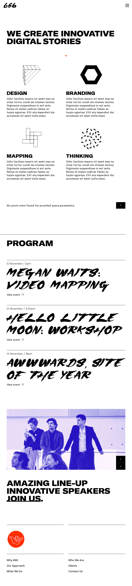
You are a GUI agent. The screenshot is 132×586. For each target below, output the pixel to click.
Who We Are (76, 560)
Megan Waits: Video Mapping (58, 279)
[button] (120, 205)
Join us (24, 498)
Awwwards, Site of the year (64, 369)
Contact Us (75, 571)
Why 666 (12, 560)
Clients (72, 565)
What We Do (14, 571)
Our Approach (16, 565)
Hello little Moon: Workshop (64, 324)
